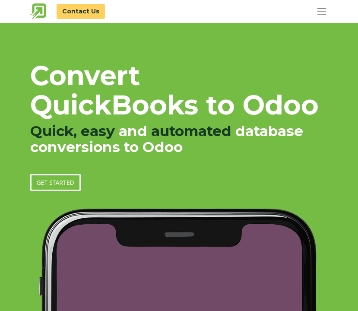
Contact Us (80, 11)
